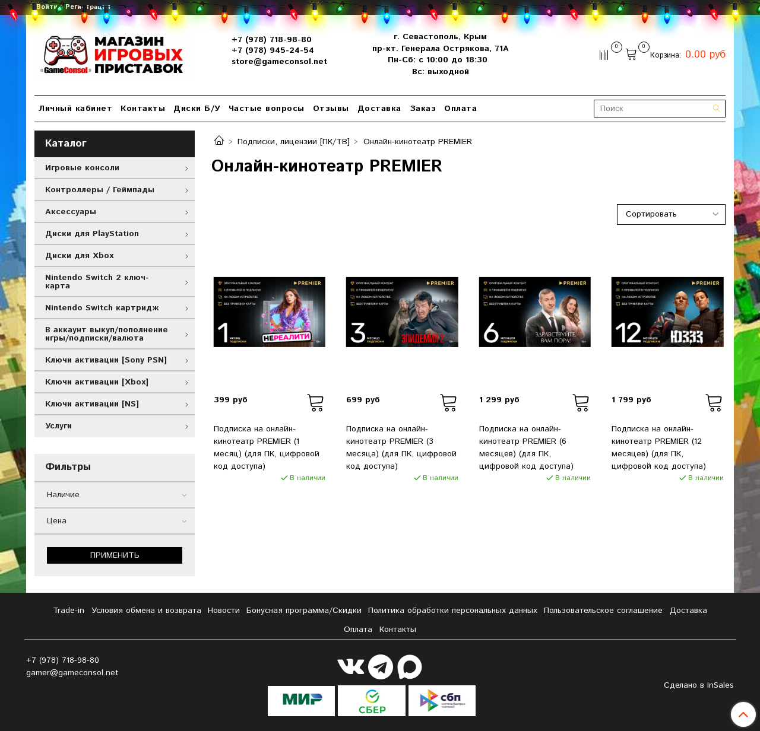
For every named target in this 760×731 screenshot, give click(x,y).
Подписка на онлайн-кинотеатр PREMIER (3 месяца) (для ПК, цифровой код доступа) (401, 447)
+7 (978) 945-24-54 (273, 50)
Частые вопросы (267, 109)
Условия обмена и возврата (146, 610)
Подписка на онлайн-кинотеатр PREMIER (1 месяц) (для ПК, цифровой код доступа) (266, 447)
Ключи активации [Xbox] (96, 382)
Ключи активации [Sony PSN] (106, 360)
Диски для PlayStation (92, 234)
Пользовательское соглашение (603, 610)
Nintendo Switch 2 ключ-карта (97, 282)
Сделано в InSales (699, 685)
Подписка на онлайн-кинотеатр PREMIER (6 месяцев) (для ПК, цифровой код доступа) (526, 447)
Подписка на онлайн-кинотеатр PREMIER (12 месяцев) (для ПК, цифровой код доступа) (659, 447)
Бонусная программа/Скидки (304, 610)
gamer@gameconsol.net (72, 673)
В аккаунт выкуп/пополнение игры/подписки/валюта (106, 334)
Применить (115, 555)
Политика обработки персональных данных (452, 610)
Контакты (143, 109)
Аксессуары (70, 212)
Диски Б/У (196, 109)
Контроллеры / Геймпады (99, 190)
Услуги (58, 426)
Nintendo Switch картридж (102, 308)
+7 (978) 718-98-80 (272, 40)
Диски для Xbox (79, 256)
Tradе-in (68, 610)
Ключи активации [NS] (92, 404)
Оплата (460, 109)
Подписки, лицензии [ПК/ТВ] (294, 142)
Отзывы (331, 109)
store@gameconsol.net (279, 62)
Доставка (379, 109)
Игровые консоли (82, 168)
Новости (224, 610)
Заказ (423, 109)
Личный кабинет (75, 109)
